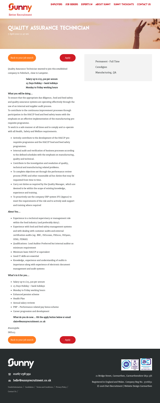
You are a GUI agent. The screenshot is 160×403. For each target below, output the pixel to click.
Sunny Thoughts (124, 4)
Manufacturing (103, 72)
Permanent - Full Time (107, 61)
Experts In (86, 4)
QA (114, 72)
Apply (67, 57)
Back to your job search (22, 57)
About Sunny (103, 4)
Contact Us (144, 4)
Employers (56, 4)
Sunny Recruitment (20, 8)
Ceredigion (101, 67)
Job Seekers (71, 4)
